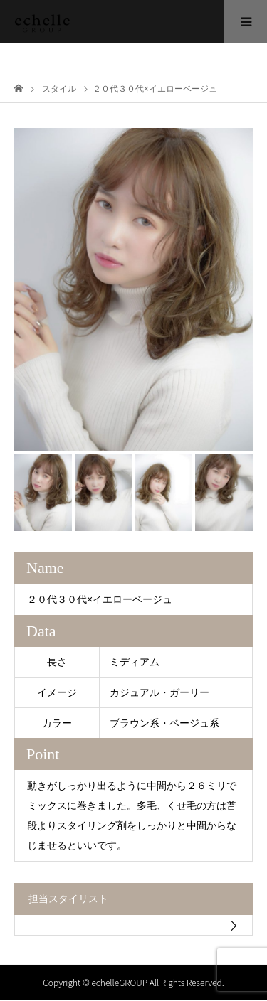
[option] (133, 289)
